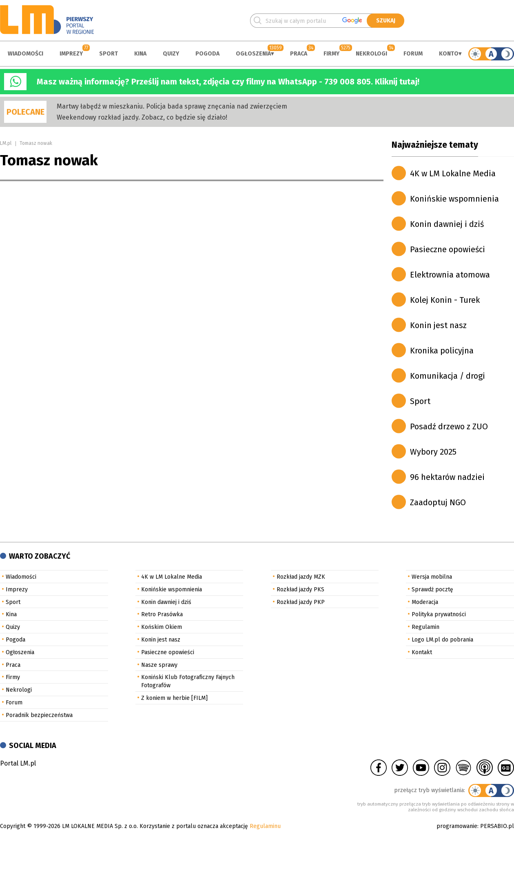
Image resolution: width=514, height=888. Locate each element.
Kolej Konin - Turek (445, 300)
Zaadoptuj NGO (438, 502)
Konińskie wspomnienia (454, 199)
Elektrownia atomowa (450, 275)
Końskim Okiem (161, 627)
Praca (298, 53)
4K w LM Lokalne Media (453, 173)
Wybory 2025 (433, 452)
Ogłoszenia (253, 53)
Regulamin (425, 627)
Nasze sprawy (159, 665)
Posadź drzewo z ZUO (449, 426)
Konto (449, 53)
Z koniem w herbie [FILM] (174, 698)
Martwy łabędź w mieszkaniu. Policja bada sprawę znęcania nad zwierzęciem (172, 106)
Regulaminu (265, 826)
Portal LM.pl (18, 763)
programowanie (456, 826)
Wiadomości (25, 53)
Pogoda (207, 53)
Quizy (171, 53)
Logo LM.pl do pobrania (442, 639)
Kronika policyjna (442, 350)
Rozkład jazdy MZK (301, 576)
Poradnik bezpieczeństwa (39, 715)
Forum (413, 53)
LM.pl (5, 143)
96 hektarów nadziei (447, 477)
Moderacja (425, 602)
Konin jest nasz (438, 325)
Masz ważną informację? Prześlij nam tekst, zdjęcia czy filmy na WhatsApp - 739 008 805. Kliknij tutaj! (228, 82)
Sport (108, 53)
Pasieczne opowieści (447, 249)
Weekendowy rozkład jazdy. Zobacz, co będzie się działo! (142, 117)
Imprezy (71, 53)
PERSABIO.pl (497, 826)
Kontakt (422, 652)
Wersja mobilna (432, 576)
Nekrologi (371, 53)
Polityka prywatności (439, 614)
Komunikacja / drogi (447, 376)
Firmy (331, 53)
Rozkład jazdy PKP (301, 602)
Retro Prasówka (162, 614)
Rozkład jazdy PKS (300, 589)
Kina (140, 53)
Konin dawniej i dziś (447, 224)
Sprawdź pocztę (432, 589)
